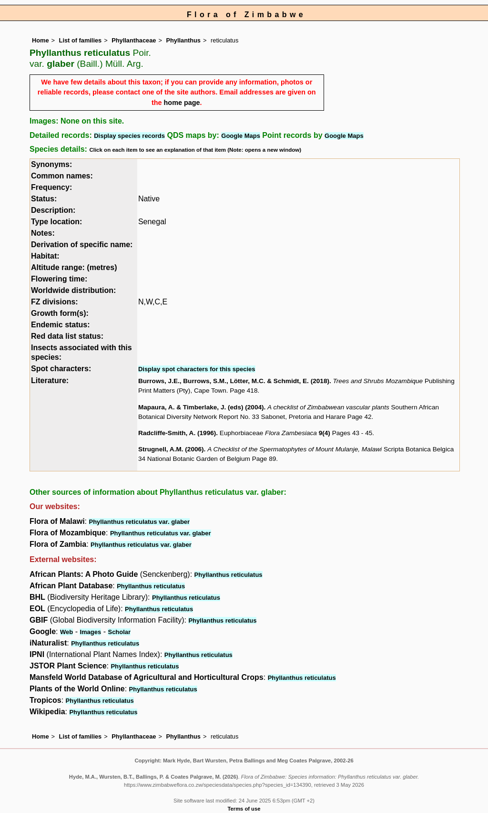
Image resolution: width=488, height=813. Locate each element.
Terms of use (244, 809)
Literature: (50, 380)
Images (90, 632)
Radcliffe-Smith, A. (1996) (177, 433)
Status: (44, 199)
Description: (53, 210)
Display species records (129, 135)
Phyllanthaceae (134, 40)
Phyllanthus (183, 40)
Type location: (56, 222)
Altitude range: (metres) (74, 267)
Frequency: (51, 187)
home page (182, 102)
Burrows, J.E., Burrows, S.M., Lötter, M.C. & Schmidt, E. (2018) (233, 381)
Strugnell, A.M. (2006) (171, 449)
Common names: (62, 176)
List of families (80, 40)
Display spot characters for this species (196, 369)
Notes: (43, 233)
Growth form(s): (60, 313)
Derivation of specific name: (81, 244)
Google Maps (240, 135)
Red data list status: (67, 336)
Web (66, 632)
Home (40, 40)
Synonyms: (51, 164)
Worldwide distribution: (73, 290)
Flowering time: (59, 279)
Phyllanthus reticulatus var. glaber (139, 521)
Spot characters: (61, 369)
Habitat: (45, 256)
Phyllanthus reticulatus (228, 574)
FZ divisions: (54, 302)
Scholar (119, 632)
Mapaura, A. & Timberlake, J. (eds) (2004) (201, 407)
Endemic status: (60, 325)
